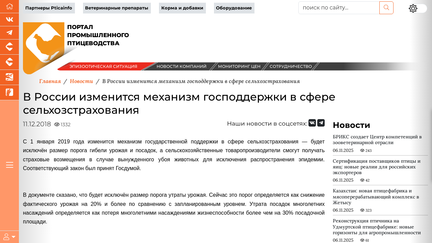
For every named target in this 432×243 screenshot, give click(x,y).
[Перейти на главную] (9, 6)
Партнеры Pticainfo (48, 7)
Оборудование (234, 7)
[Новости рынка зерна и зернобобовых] (9, 92)
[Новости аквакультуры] (9, 77)
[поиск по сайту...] (339, 7)
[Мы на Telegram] (321, 123)
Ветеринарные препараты (116, 7)
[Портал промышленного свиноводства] (9, 47)
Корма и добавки (182, 7)
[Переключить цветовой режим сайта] (417, 8)
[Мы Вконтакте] (9, 19)
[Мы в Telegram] (9, 32)
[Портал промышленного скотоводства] (9, 62)
